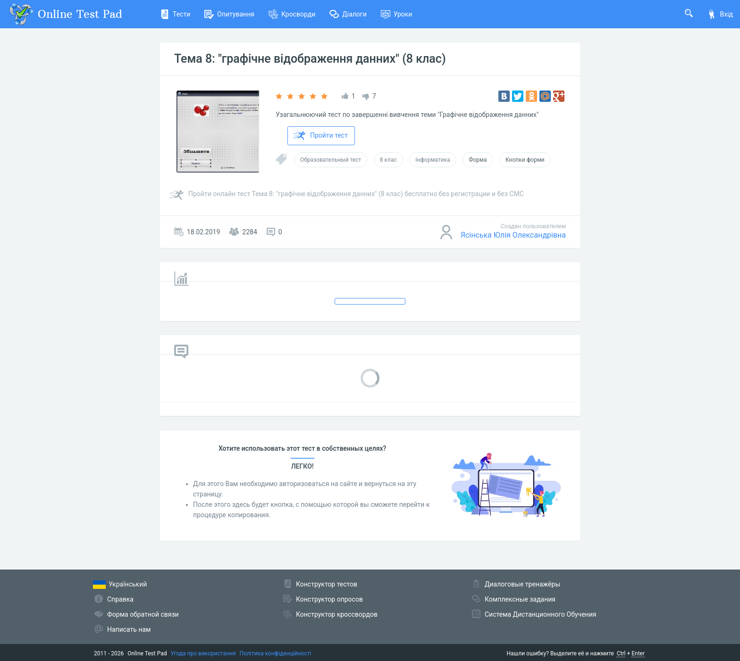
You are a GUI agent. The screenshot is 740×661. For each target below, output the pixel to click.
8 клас (388, 160)
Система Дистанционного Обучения (540, 614)
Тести (175, 14)
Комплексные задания (520, 599)
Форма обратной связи (143, 614)
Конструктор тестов (326, 584)
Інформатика (432, 160)
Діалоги (348, 14)
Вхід (720, 14)
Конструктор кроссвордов (337, 614)
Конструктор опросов (329, 599)
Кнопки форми (525, 160)
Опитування (229, 14)
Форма (478, 160)
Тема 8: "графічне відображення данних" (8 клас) (310, 59)
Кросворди (292, 14)
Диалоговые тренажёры (522, 584)
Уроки (396, 14)
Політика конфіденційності (275, 653)
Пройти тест (320, 136)
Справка (120, 599)
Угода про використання (203, 653)
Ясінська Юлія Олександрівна (513, 235)
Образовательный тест (330, 160)
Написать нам (129, 629)
